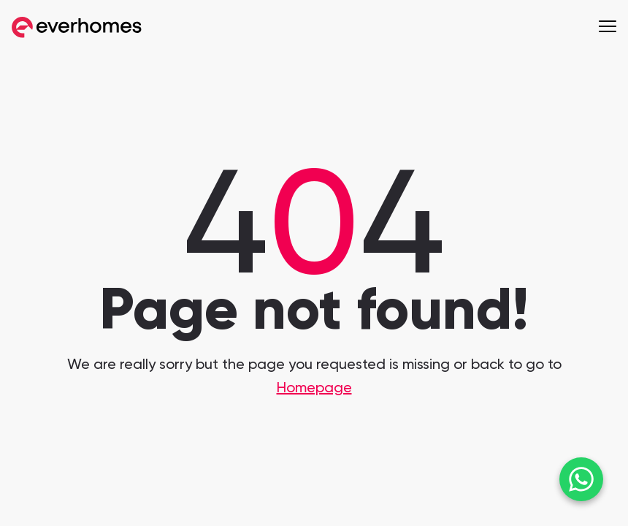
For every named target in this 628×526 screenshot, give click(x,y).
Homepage (314, 388)
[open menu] (607, 25)
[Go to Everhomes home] (77, 27)
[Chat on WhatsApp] (581, 479)
